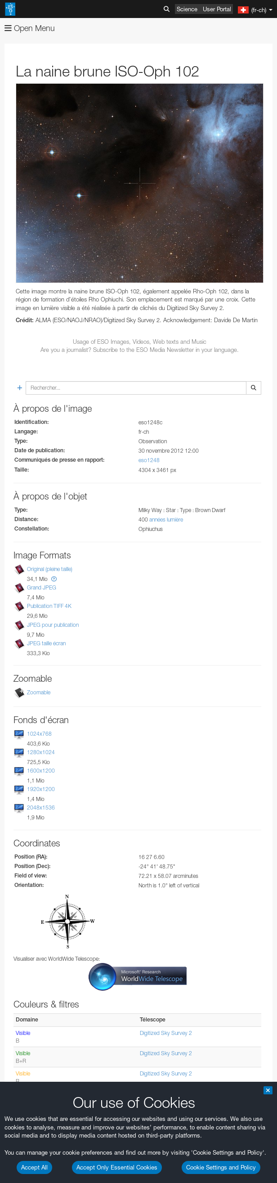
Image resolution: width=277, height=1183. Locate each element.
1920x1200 (41, 789)
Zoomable (38, 692)
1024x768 (39, 733)
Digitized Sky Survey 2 (166, 1033)
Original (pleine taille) (49, 569)
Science (187, 9)
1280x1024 (41, 752)
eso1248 (149, 460)
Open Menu (29, 28)
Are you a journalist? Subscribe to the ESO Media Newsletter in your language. (139, 349)
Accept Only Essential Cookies (116, 1167)
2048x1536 (41, 808)
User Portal (217, 9)
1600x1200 (41, 770)
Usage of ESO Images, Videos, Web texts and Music (139, 341)
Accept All (34, 1167)
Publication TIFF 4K (49, 606)
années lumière (166, 519)
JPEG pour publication (53, 624)
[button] (54, 579)
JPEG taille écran (46, 643)
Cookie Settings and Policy (221, 1167)
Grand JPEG (41, 587)
